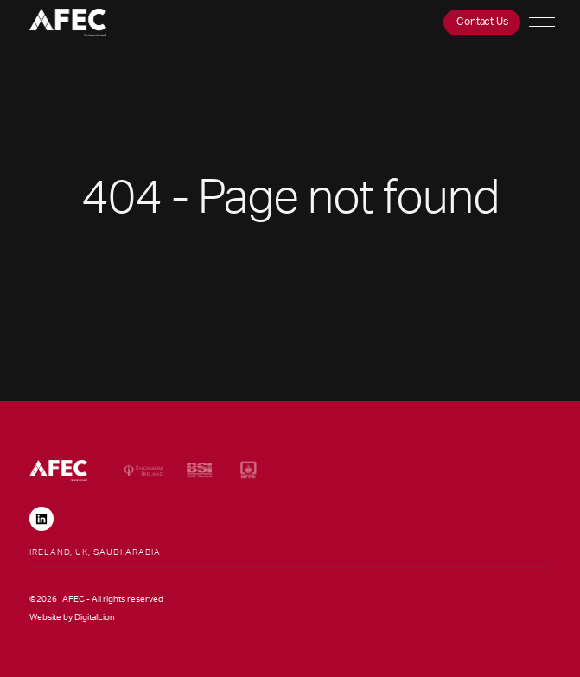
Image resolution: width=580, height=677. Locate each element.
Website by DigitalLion (72, 617)
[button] (540, 22)
